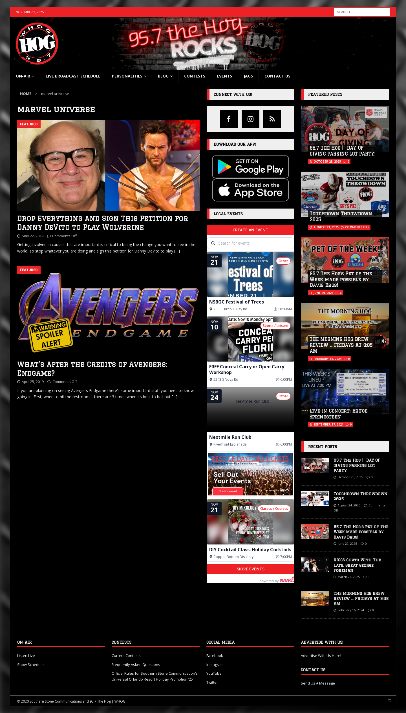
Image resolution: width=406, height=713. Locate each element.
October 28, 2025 (327, 161)
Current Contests (126, 655)
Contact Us (277, 76)
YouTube (214, 673)
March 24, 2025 (348, 577)
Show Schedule (30, 664)
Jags (248, 76)
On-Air (23, 76)
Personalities (127, 76)
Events (224, 76)
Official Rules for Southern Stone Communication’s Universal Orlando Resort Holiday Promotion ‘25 (155, 676)
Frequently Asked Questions (136, 664)
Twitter (212, 682)
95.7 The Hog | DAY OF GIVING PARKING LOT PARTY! (357, 465)
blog (163, 76)
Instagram (215, 664)
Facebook (214, 655)
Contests (194, 76)
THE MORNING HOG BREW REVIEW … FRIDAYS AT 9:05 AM (341, 345)
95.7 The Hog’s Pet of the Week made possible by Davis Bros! (341, 279)
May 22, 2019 (32, 235)
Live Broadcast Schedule (73, 76)
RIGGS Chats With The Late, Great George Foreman (357, 565)
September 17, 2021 (328, 424)
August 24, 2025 (326, 227)
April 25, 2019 (33, 381)
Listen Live (26, 655)
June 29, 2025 (323, 293)
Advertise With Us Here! (321, 655)
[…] (177, 251)
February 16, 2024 (327, 359)
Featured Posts (325, 94)
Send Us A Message (318, 683)
